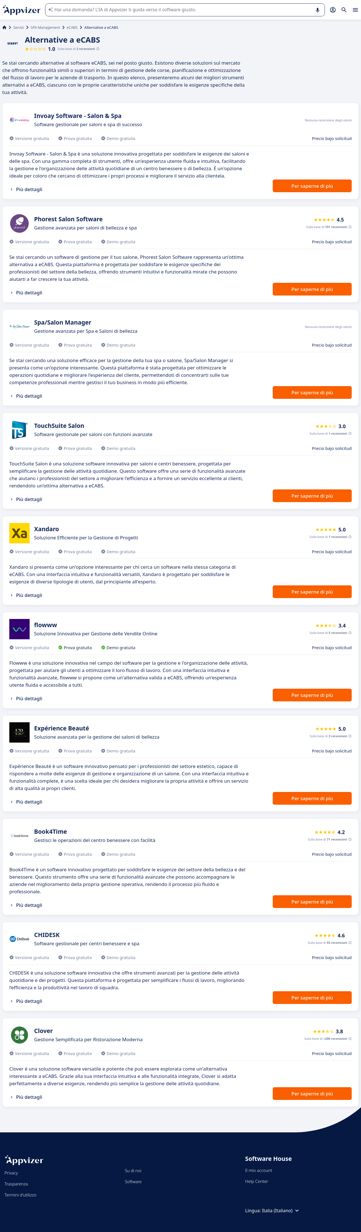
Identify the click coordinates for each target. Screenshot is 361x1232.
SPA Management (45, 27)
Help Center (256, 1181)
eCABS (72, 27)
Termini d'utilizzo (20, 1195)
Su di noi (133, 1170)
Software (133, 1181)
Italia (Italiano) (281, 1210)
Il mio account (258, 1170)
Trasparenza (16, 1184)
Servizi (18, 27)
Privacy (11, 1173)
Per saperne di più (312, 186)
